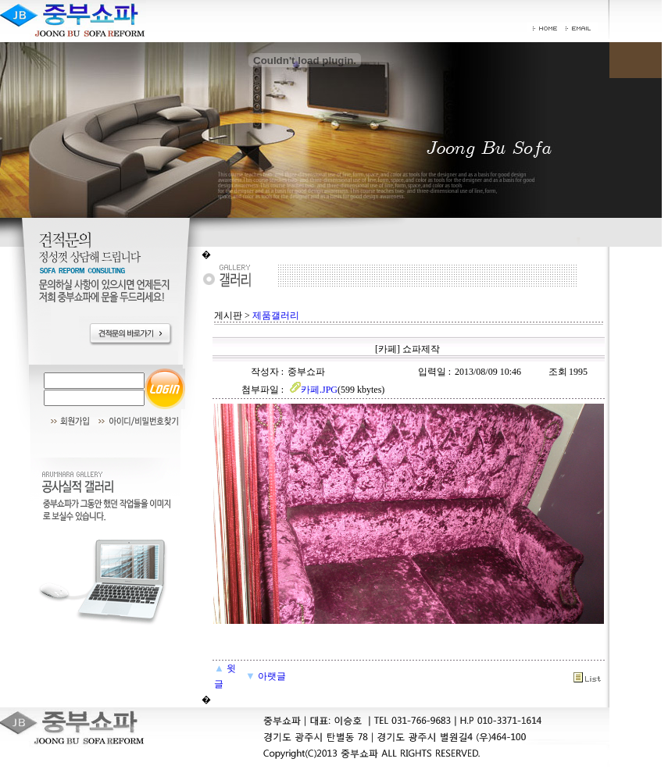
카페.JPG (313, 389)
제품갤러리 (275, 315)
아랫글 (265, 676)
